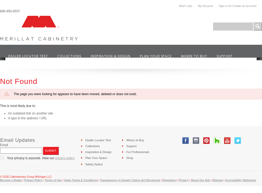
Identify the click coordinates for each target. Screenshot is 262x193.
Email (4, 145)
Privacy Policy (33, 180)
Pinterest (206, 140)
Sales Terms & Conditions (81, 180)
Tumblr (217, 140)
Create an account (244, 6)
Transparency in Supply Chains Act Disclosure (130, 180)
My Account (205, 6)
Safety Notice (94, 164)
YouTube (227, 140)
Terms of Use (53, 180)
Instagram (196, 140)
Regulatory (170, 180)
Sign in (223, 6)
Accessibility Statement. (240, 180)
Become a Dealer (11, 180)
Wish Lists (185, 6)
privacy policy (64, 158)
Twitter (237, 140)
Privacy (183, 180)
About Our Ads (200, 180)
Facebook (185, 140)
